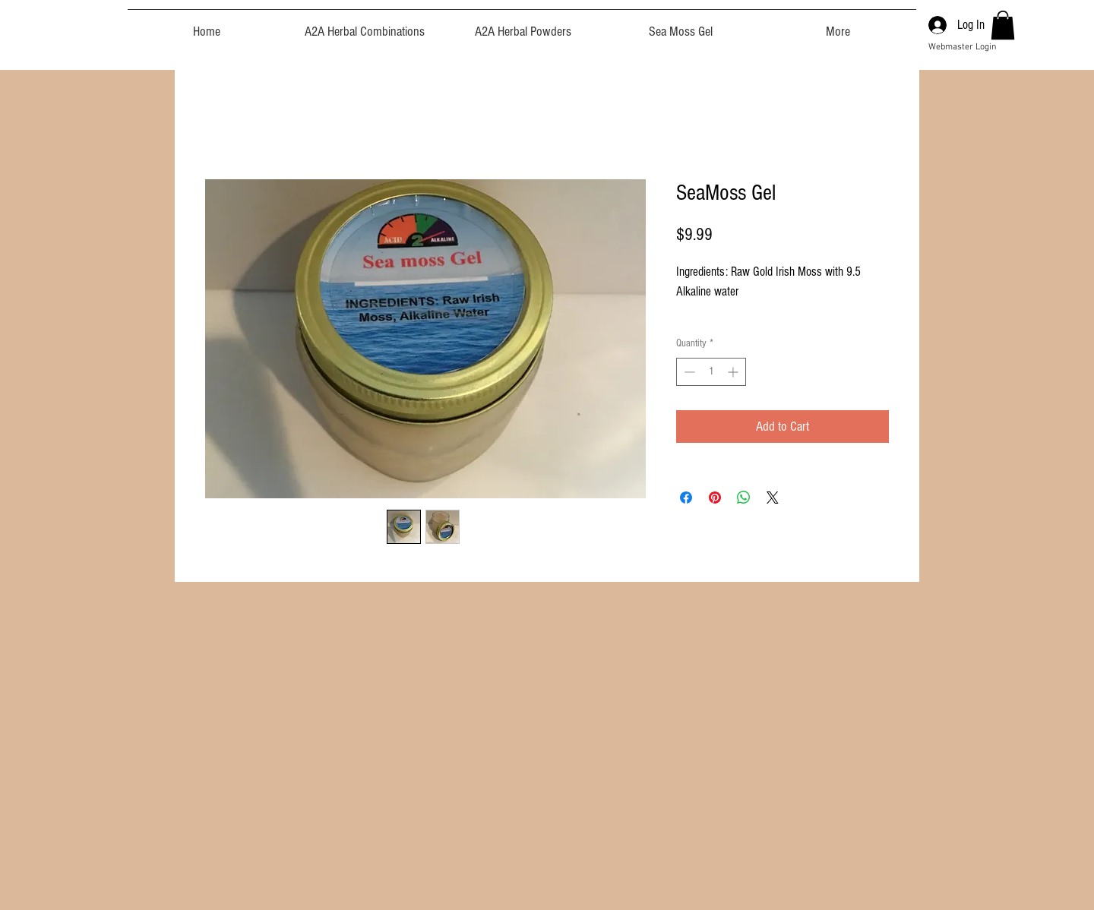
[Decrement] (687, 372)
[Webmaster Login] (962, 47)
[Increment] (734, 372)
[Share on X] (773, 497)
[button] (1003, 25)
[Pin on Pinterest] (715, 497)
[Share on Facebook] (686, 497)
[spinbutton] (711, 372)
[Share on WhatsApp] (744, 497)
